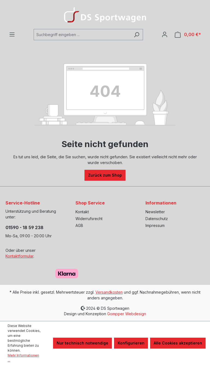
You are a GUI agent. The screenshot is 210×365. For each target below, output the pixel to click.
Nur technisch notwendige (82, 343)
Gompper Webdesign (126, 313)
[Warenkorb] (188, 34)
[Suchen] (136, 34)
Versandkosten (109, 292)
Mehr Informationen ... (23, 357)
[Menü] (12, 34)
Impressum (155, 225)
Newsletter (155, 211)
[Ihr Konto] (164, 34)
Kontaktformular (19, 256)
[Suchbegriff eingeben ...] (82, 34)
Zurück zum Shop (105, 175)
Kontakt (82, 211)
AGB (79, 225)
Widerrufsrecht (89, 218)
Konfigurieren (131, 343)
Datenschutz (156, 218)
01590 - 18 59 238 (24, 227)
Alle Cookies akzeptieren (178, 343)
